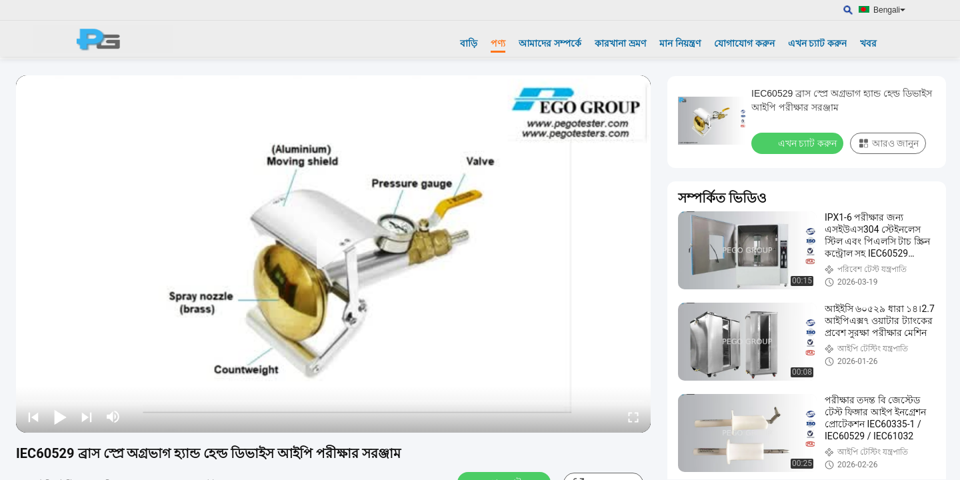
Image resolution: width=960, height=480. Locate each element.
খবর (868, 43)
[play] (333, 254)
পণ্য (498, 43)
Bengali (889, 10)
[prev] (33, 417)
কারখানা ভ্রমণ (620, 43)
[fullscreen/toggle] (633, 417)
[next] (86, 417)
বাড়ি (468, 43)
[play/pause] (60, 417)
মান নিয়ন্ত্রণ (680, 43)
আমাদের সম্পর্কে (550, 43)
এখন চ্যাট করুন (817, 43)
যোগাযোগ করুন (744, 43)
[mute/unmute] (113, 417)
